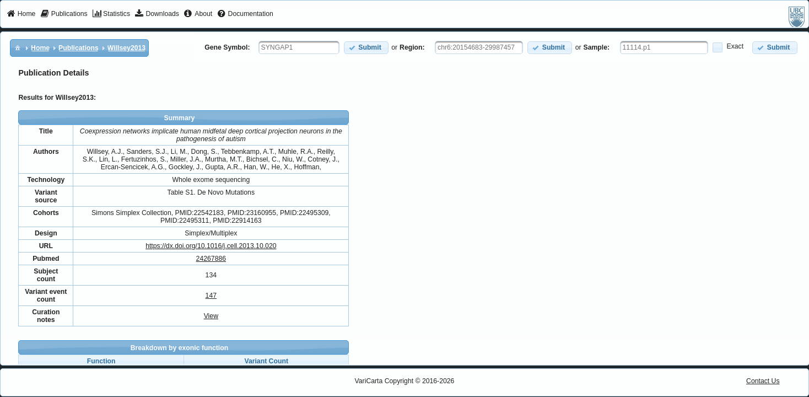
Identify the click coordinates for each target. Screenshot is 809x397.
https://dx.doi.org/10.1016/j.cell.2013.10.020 (210, 246)
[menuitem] (21, 14)
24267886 (211, 258)
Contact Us (763, 381)
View (211, 316)
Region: (412, 47)
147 (211, 295)
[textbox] (298, 47)
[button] (366, 47)
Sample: (597, 47)
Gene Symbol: (227, 47)
